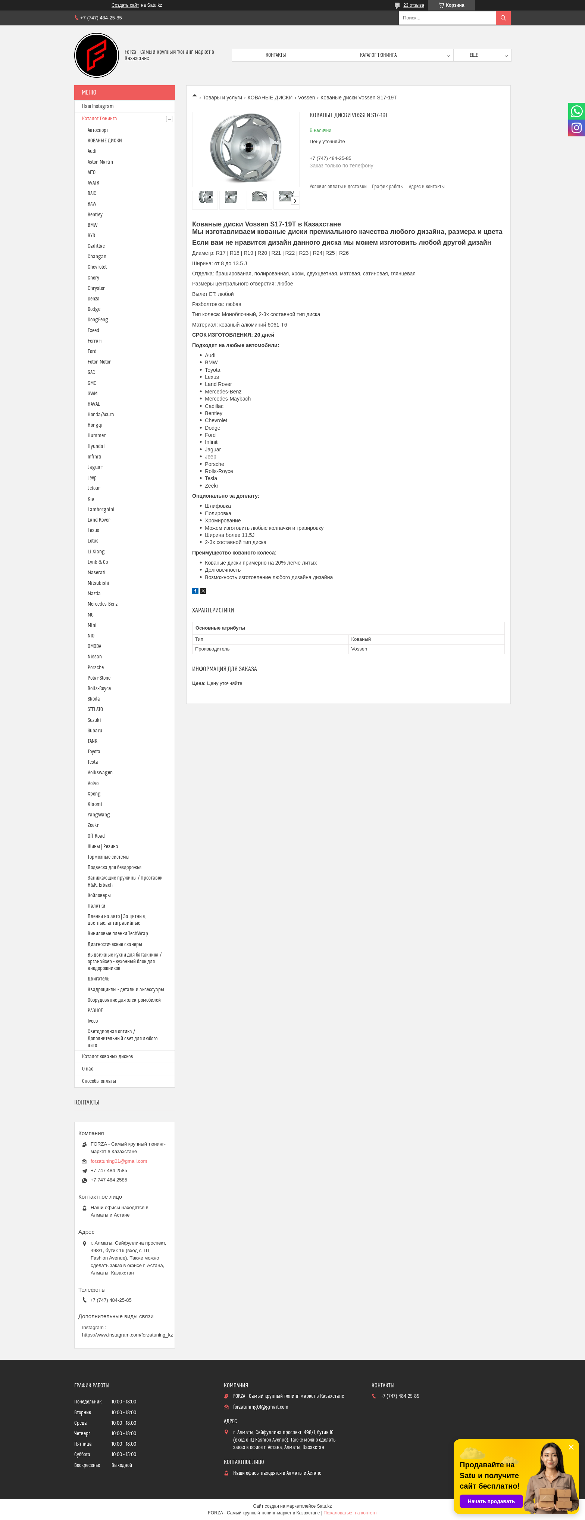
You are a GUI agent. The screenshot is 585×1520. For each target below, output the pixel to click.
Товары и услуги (222, 98)
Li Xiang (96, 552)
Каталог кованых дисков (107, 1057)
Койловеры (99, 896)
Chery (93, 278)
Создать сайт (125, 5)
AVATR (93, 183)
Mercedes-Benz (103, 604)
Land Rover (99, 520)
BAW (92, 204)
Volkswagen (100, 773)
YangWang (99, 815)
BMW (92, 225)
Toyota (94, 752)
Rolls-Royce (99, 689)
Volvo (93, 784)
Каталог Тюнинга (99, 119)
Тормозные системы (108, 857)
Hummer (97, 436)
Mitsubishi (98, 583)
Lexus (93, 531)
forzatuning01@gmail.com (119, 1161)
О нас (87, 1069)
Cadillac (96, 246)
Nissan (95, 657)
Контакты (276, 55)
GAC (91, 373)
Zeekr (93, 825)
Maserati (97, 573)
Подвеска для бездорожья (114, 868)
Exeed (93, 331)
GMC (92, 383)
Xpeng (94, 794)
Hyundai (96, 446)
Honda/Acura (101, 415)
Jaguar (95, 467)
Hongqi (95, 425)
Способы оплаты (99, 1081)
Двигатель (98, 979)
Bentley (95, 215)
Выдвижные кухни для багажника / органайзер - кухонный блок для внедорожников (125, 961)
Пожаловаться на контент (350, 1513)
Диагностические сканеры (115, 945)
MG (91, 615)
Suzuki (94, 720)
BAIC (92, 194)
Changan (97, 257)
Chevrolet (97, 267)
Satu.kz (324, 1506)
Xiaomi (95, 804)
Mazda (94, 594)
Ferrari (95, 341)
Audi (92, 151)
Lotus (93, 541)
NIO (91, 636)
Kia (91, 499)
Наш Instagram (98, 106)
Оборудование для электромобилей (124, 1000)
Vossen (306, 98)
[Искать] (503, 18)
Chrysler (96, 288)
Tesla (93, 762)
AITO (92, 173)
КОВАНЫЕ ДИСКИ (270, 98)
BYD (91, 236)
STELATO (95, 710)
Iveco (93, 1021)
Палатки (96, 906)
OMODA (94, 646)
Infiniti (94, 457)
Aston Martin (100, 162)
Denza (94, 299)
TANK (92, 741)
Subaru (95, 731)
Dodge (94, 309)
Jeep (92, 478)
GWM (92, 394)
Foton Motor (99, 362)
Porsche (96, 668)
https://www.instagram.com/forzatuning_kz (127, 1335)
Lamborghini (101, 510)
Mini (92, 625)
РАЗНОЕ (95, 1011)
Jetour (94, 488)
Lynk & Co (98, 562)
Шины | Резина (103, 847)
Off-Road (96, 836)
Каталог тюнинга (378, 55)
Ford (92, 352)
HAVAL (94, 404)
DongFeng (98, 320)
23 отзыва (413, 5)
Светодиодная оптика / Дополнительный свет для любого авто (122, 1038)
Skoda (94, 699)
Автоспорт (98, 130)
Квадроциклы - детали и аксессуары (126, 990)
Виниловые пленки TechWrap (118, 934)
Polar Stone (99, 678)
